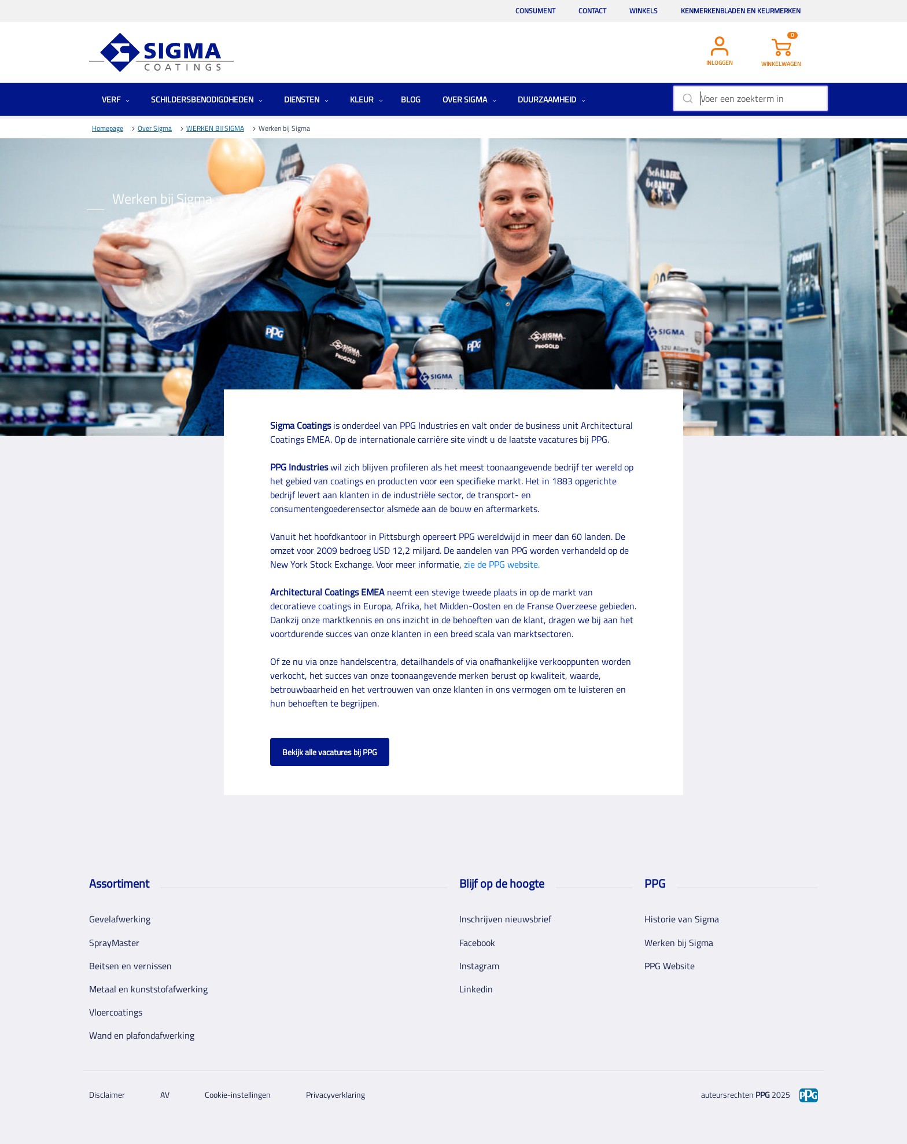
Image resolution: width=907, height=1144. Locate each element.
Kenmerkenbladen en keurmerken (741, 10)
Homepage (107, 128)
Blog (411, 99)
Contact (592, 10)
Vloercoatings (115, 1012)
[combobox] (750, 98)
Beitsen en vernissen (130, 966)
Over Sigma (469, 99)
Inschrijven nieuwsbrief (505, 919)
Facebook (477, 943)
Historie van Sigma (681, 919)
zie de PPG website (501, 564)
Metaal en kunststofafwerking (148, 989)
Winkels (643, 10)
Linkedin (476, 989)
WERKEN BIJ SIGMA (215, 128)
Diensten (306, 99)
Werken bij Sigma (678, 943)
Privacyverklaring (335, 1094)
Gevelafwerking (119, 919)
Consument (535, 10)
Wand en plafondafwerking (141, 1035)
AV (164, 1094)
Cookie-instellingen (238, 1094)
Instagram (479, 966)
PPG (762, 1094)
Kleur (366, 99)
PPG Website (669, 966)
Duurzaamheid (551, 99)
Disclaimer (107, 1094)
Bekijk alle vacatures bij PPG (329, 752)
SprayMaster (114, 943)
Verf (116, 99)
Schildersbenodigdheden (207, 99)
